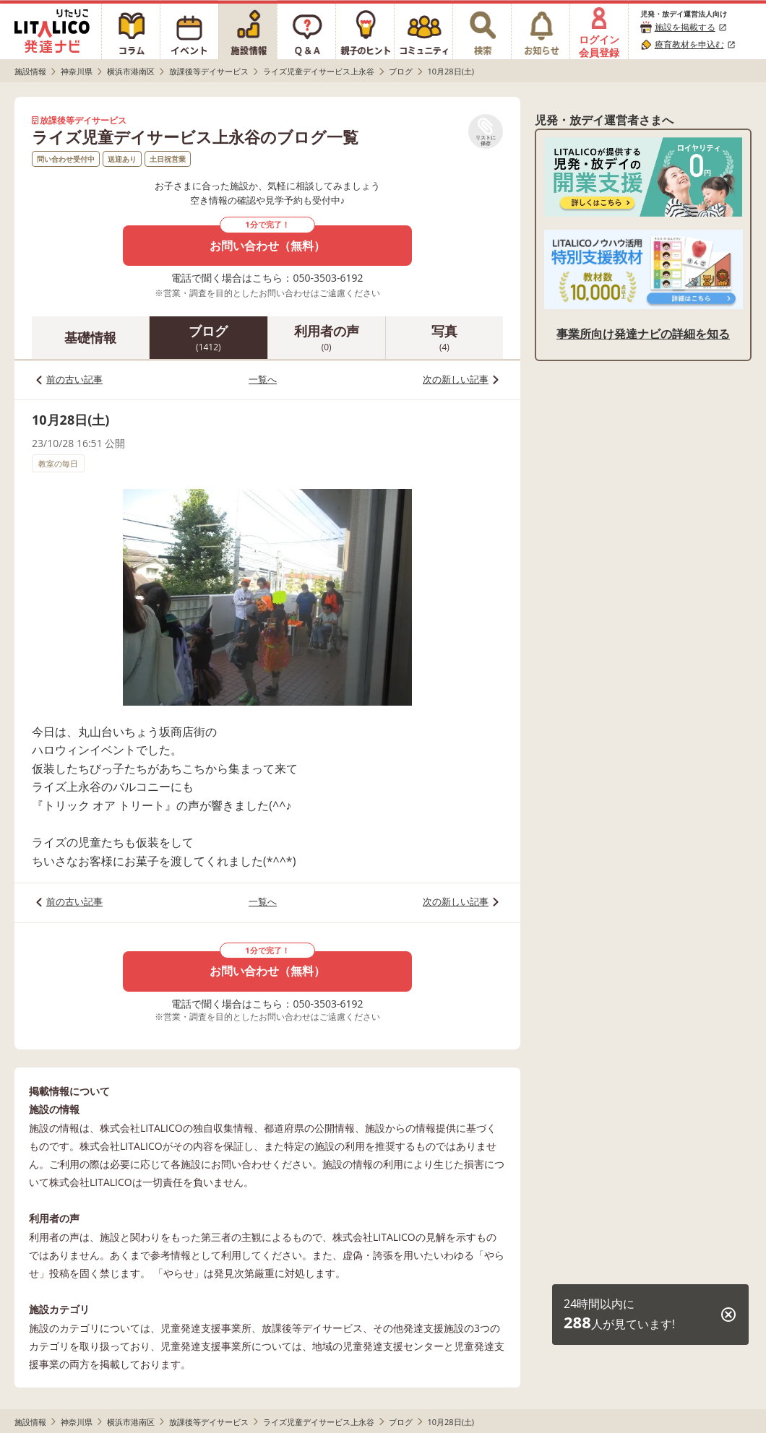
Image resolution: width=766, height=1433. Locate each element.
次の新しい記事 (456, 379)
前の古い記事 (74, 379)
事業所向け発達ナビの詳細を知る (643, 334)
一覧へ (263, 379)
